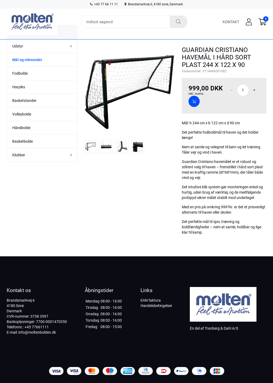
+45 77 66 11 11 (104, 4)
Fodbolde (20, 84)
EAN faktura (150, 300)
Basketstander (24, 111)
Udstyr (17, 57)
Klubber (18, 165)
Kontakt (231, 22)
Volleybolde (21, 125)
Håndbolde (21, 138)
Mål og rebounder (27, 70)
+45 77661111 (37, 327)
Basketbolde (22, 152)
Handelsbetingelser (156, 306)
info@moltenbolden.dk (37, 332)
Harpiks (18, 97)
